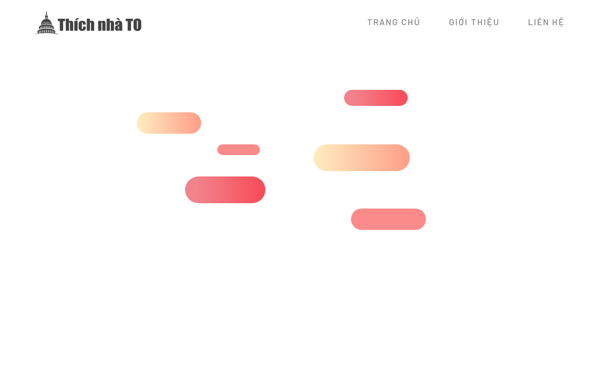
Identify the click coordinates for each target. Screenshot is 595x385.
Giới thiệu (474, 22)
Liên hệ (546, 22)
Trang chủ (394, 22)
